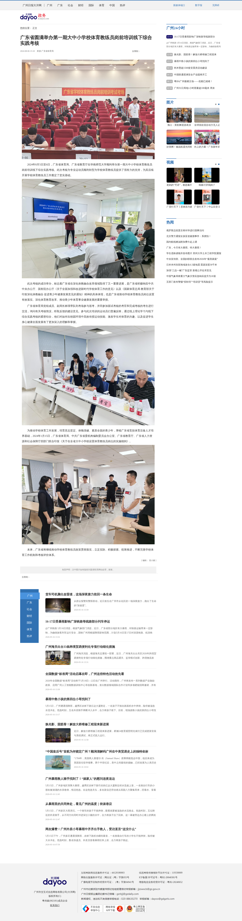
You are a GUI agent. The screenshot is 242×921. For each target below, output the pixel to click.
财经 (81, 5)
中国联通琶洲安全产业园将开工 (190, 74)
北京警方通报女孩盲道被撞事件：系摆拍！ (188, 236)
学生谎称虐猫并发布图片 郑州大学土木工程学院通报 (193, 253)
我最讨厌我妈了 (207, 185)
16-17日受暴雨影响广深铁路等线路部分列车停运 (77, 621)
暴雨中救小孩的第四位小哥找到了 (68, 699)
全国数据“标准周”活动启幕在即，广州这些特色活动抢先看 (84, 674)
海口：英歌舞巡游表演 (179, 125)
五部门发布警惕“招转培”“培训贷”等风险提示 (189, 282)
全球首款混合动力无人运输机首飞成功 (214, 125)
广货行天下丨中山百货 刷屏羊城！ (212, 207)
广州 (49, 5)
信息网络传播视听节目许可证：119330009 (160, 872)
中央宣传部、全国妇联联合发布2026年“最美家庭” (192, 259)
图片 (170, 102)
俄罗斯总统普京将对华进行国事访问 (185, 230)
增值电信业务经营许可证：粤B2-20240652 (161, 882)
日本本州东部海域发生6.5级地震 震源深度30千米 (191, 265)
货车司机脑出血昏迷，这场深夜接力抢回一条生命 (78, 594)
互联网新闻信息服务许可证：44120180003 (103, 872)
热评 (122, 5)
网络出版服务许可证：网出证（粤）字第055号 (105, 877)
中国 (112, 5)
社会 (70, 5)
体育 (101, 5)
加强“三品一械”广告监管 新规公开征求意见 (188, 270)
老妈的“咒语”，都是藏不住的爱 (183, 185)
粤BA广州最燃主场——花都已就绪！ (193, 81)
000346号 (140, 911)
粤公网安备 (139, 906)
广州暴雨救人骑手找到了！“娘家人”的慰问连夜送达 (80, 778)
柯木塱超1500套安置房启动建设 (190, 68)
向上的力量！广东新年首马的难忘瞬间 (214, 147)
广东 (60, 5)
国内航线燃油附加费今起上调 (181, 242)
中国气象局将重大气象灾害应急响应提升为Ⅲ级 (191, 276)
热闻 (170, 222)
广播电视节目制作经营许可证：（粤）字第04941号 (107, 882)
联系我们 (54, 905)
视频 (170, 162)
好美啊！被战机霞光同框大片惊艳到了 (187, 147)
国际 (91, 5)
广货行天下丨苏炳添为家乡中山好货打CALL (190, 207)
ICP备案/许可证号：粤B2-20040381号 (158, 877)
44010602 (140, 909)
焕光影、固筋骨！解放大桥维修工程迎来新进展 (77, 724)
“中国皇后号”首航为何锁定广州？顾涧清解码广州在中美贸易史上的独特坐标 (96, 751)
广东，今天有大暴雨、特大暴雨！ (184, 247)
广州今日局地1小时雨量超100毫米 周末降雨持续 (194, 88)
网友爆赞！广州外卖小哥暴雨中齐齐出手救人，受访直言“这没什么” (90, 829)
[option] (191, 129)
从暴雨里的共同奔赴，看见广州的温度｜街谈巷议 (78, 804)
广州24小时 (175, 28)
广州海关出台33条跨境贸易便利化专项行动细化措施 (80, 646)
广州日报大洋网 (32, 5)
